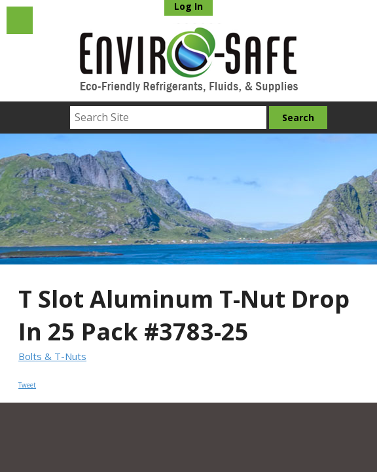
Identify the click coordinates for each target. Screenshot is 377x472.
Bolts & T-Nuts (52, 356)
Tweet (27, 385)
